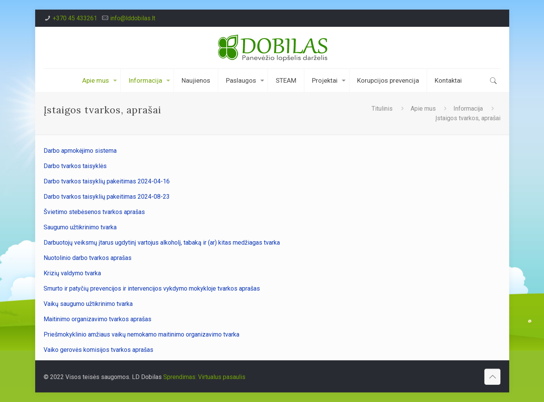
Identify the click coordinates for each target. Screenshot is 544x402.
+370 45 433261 (75, 18)
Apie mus (423, 108)
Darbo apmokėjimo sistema (80, 150)
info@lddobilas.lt (132, 18)
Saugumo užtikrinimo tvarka (80, 227)
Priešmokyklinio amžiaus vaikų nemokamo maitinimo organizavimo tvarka (141, 334)
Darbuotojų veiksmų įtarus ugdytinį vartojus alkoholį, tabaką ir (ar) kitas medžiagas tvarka (162, 242)
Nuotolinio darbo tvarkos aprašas (88, 257)
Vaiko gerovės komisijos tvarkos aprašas (98, 349)
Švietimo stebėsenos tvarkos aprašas (94, 212)
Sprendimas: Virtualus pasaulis (204, 377)
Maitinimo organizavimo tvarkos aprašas (97, 319)
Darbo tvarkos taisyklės (76, 166)
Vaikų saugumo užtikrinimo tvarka (88, 303)
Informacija (468, 108)
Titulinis (382, 108)
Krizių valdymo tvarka (72, 273)
